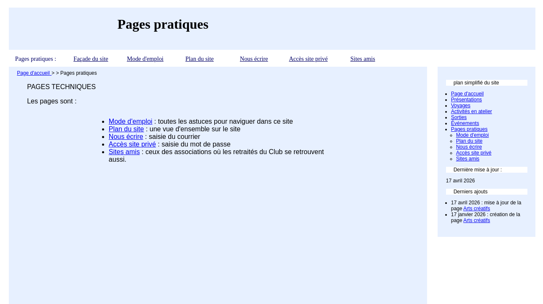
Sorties (459, 117)
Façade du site (90, 58)
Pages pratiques (469, 129)
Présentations (466, 100)
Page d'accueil (467, 94)
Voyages (460, 106)
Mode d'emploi (145, 58)
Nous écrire (254, 58)
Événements (465, 123)
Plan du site (199, 58)
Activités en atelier (471, 111)
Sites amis (362, 58)
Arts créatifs (476, 209)
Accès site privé (308, 58)
